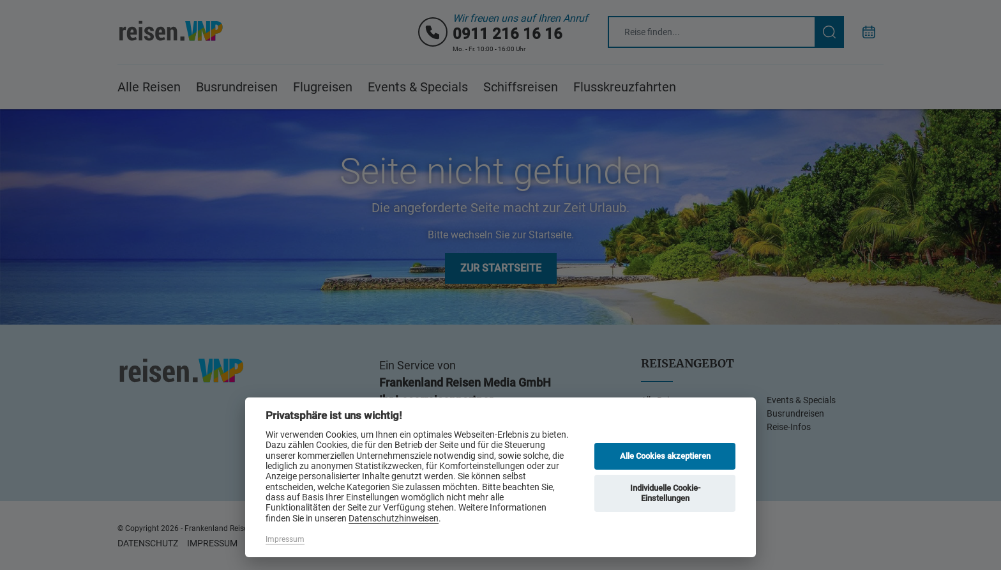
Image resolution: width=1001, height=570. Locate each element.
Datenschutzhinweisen (394, 518)
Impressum (285, 539)
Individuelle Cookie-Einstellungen (665, 493)
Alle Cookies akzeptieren (665, 456)
